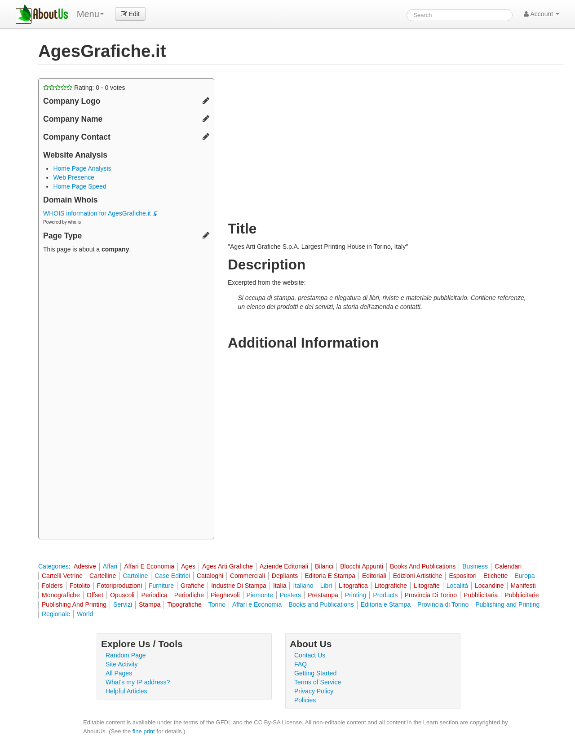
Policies (305, 700)
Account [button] (541, 14)
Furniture (161, 585)
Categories (53, 566)
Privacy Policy (313, 691)
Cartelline (102, 575)
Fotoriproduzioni (119, 585)
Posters (290, 595)
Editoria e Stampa (386, 604)
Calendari (508, 566)
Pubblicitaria (481, 595)
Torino (217, 604)
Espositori (462, 575)
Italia (280, 585)
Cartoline (135, 575)
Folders (52, 585)
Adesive (85, 566)
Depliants (285, 575)
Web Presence (73, 177)
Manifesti (523, 585)
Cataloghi (210, 575)
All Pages (119, 673)
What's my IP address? (138, 682)
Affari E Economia (149, 566)
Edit (130, 14)
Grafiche (192, 585)
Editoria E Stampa (330, 575)
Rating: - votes (84, 87)
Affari (110, 566)
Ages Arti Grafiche (227, 566)
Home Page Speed (79, 186)
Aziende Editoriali (284, 566)
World (85, 613)
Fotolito (80, 585)
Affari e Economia (257, 604)
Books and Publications (321, 604)
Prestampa (323, 595)
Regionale (56, 613)
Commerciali (247, 575)
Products (385, 595)
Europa (524, 575)
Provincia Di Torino (431, 595)
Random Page (126, 655)
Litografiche (391, 585)
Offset (95, 595)
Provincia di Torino (443, 604)
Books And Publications (423, 566)
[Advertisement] (126, 397)
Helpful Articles (126, 691)
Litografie (427, 585)
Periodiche (189, 595)
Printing (355, 595)
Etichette (495, 575)
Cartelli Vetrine (62, 575)
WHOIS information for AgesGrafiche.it (100, 213)
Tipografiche (184, 604)
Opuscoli (122, 595)
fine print (144, 731)
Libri (326, 585)
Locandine (489, 585)
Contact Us (309, 655)
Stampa (149, 604)
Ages (188, 566)
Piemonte (260, 595)
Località (457, 585)
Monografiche (61, 595)
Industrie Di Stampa (238, 585)
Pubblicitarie (521, 595)
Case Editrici (172, 575)
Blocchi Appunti (361, 566)
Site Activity (122, 664)
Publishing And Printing (74, 604)
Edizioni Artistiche (417, 575)
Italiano (303, 585)
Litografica (353, 585)
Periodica (154, 595)
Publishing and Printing (507, 604)
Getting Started (315, 673)
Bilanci (324, 566)
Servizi (122, 604)
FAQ (300, 664)
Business (475, 566)
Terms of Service (317, 682)
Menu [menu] (90, 14)
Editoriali (374, 575)
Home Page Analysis (82, 168)
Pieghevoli (225, 595)
